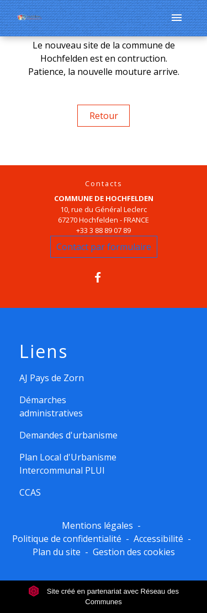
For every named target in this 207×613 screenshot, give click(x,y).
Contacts (104, 184)
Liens (43, 351)
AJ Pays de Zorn (51, 378)
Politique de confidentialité (66, 539)
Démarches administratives (51, 406)
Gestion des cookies (134, 552)
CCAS (30, 492)
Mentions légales (97, 525)
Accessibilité (158, 539)
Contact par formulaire (103, 247)
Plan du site (57, 552)
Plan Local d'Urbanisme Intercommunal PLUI (67, 463)
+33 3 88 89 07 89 (103, 230)
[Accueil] (29, 18)
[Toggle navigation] (176, 18)
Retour (103, 116)
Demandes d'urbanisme (68, 435)
